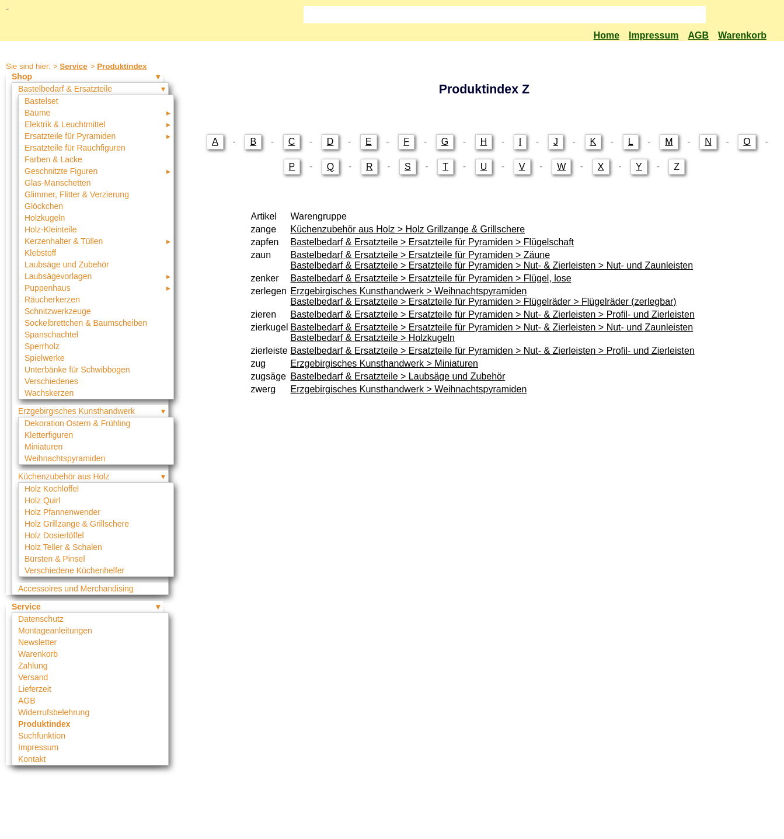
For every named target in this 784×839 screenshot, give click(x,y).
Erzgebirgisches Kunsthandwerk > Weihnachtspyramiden (409, 291)
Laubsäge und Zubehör (67, 264)
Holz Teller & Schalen (63, 547)
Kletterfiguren (49, 435)
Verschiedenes (51, 381)
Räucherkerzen (52, 299)
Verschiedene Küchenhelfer (74, 570)
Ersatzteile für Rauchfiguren (75, 147)
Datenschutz (41, 619)
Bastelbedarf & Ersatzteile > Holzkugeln (373, 338)
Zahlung (33, 665)
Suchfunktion (41, 735)
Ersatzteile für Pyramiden (70, 136)
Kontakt (32, 759)
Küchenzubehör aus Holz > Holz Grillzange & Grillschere (408, 229)
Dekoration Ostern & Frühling (77, 423)
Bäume (37, 112)
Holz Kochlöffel (52, 488)
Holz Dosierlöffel (54, 535)
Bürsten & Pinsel (55, 558)
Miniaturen (43, 446)
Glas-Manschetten (58, 182)
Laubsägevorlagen (58, 276)
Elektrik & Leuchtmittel (65, 124)
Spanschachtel (51, 334)
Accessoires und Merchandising (76, 588)
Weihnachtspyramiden (65, 458)
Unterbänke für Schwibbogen (77, 369)
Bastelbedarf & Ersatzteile (65, 88)
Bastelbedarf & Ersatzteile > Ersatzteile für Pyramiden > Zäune (420, 255)
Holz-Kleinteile (50, 229)
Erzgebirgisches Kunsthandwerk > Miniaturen (385, 363)
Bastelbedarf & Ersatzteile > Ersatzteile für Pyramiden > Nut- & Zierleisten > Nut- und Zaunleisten (492, 265)
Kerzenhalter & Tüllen (64, 241)
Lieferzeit (34, 689)
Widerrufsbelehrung (53, 712)
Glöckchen (44, 206)
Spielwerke (44, 358)
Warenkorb (742, 35)
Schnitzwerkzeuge (58, 311)
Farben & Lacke (53, 159)
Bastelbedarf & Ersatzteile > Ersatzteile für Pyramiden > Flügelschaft (432, 242)
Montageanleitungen (55, 630)
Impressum (653, 35)
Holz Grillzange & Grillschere (77, 523)
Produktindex (122, 66)
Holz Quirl (42, 500)
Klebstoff (40, 252)
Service (73, 66)
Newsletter (37, 642)
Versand (33, 677)
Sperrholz (42, 346)
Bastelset (41, 101)
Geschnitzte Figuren (61, 171)
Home (606, 35)
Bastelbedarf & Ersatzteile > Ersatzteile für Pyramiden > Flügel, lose (431, 278)
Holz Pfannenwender (62, 512)
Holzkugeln (45, 217)
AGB (698, 35)
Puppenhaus (48, 288)
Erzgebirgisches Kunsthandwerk (76, 411)
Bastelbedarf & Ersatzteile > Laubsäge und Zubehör (398, 376)
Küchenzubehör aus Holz (63, 476)
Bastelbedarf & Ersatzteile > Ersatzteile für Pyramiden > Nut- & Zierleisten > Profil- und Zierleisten (493, 314)
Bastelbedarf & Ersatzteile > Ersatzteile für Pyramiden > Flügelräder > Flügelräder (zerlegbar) (484, 302)
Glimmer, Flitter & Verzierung (77, 194)
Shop (22, 76)
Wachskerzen (49, 393)
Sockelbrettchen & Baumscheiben (86, 323)
